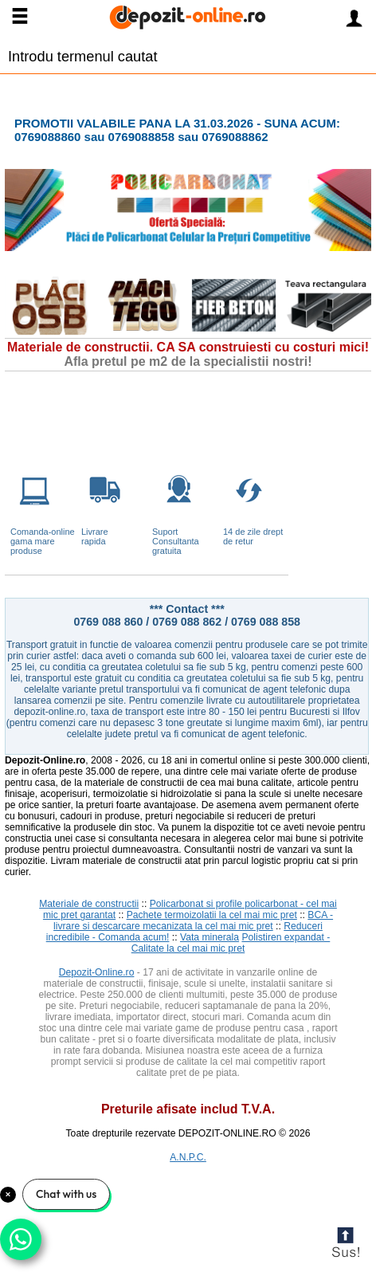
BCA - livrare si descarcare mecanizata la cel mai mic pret (193, 920)
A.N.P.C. (188, 1157)
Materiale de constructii (89, 903)
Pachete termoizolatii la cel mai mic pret (212, 915)
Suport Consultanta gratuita (175, 541)
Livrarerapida (94, 536)
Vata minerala (209, 937)
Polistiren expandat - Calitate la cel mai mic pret (231, 943)
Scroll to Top (345, 1245)
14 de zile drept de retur (253, 536)
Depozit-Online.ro (97, 972)
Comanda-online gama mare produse (42, 541)
